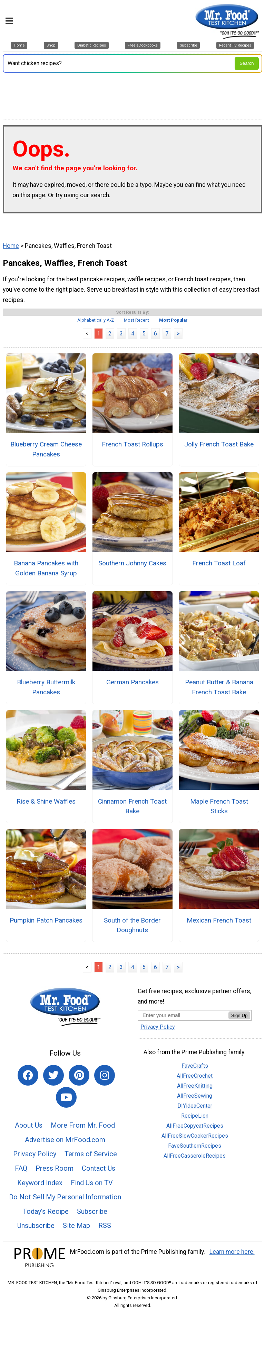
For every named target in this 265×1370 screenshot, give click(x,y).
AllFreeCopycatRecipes (194, 1125)
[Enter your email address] (183, 1015)
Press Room (54, 1168)
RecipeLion (194, 1115)
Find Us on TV (92, 1183)
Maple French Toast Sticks (219, 806)
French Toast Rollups (132, 444)
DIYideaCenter (194, 1105)
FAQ (21, 1168)
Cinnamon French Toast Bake (132, 806)
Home (11, 245)
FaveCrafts (194, 1065)
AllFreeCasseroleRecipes (195, 1155)
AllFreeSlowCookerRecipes (194, 1135)
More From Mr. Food (83, 1125)
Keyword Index (39, 1183)
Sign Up (239, 1015)
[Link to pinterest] (79, 1075)
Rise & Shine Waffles (46, 801)
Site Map (76, 1225)
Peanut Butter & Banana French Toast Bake (219, 687)
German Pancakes (132, 682)
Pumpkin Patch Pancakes (46, 920)
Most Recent (136, 320)
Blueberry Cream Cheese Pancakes (46, 449)
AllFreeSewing (194, 1095)
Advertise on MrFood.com (65, 1140)
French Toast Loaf (219, 563)
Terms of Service (91, 1154)
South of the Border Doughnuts (132, 925)
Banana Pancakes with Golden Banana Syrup (46, 568)
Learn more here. (232, 1251)
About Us (28, 1125)
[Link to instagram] (104, 1075)
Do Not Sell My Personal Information (65, 1197)
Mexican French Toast (219, 920)
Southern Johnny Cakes (132, 563)
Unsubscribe (36, 1225)
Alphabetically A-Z (95, 320)
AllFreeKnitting (195, 1085)
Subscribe (92, 1211)
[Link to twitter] (53, 1075)
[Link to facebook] (28, 1075)
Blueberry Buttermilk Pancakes (46, 687)
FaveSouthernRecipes (194, 1145)
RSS (104, 1225)
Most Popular (173, 320)
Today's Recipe (46, 1211)
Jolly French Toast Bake (219, 444)
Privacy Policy (34, 1154)
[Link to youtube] (66, 1097)
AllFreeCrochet (195, 1075)
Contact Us (98, 1168)
